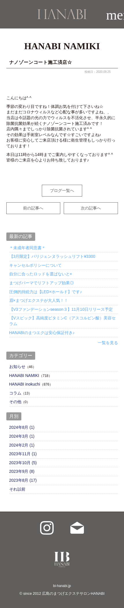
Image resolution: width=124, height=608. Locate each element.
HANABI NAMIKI (24, 375)
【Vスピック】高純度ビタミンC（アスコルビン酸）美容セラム (62, 321)
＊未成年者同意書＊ (27, 247)
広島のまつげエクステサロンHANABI (73, 593)
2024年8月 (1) (22, 427)
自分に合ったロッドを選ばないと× (40, 274)
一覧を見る (108, 342)
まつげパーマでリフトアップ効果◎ (41, 283)
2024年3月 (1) (22, 436)
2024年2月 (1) (22, 445)
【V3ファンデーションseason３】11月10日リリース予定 (61, 309)
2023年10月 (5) (23, 462)
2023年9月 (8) (22, 471)
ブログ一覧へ (62, 190)
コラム (15, 393)
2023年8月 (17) (23, 480)
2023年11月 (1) (23, 453)
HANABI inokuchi (24, 384)
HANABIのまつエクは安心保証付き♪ (42, 332)
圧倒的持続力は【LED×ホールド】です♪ (45, 291)
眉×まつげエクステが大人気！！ (38, 300)
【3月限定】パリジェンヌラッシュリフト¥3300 (52, 256)
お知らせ (17, 366)
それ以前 (17, 489)
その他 (15, 401)
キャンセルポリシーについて (35, 265)
